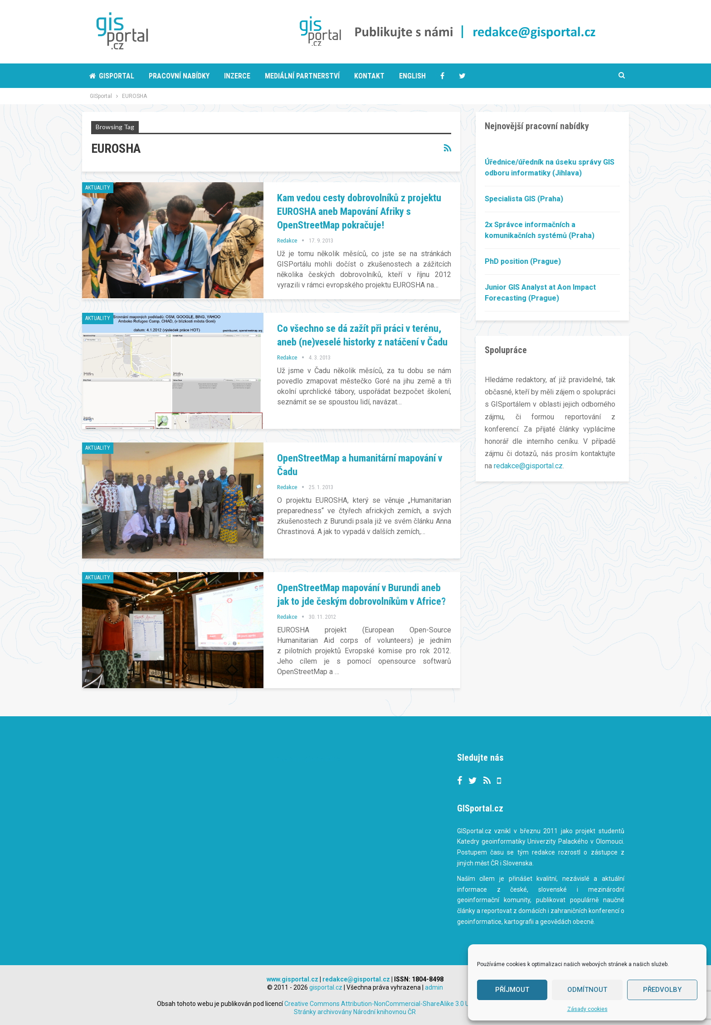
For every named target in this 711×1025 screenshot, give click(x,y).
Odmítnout (587, 990)
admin (434, 987)
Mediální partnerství (302, 76)
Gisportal (111, 76)
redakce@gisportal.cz (528, 465)
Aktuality (97, 188)
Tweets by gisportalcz (305, 758)
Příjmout (512, 990)
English (412, 76)
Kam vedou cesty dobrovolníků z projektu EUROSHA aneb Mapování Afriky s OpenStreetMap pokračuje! (359, 211)
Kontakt (369, 76)
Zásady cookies (587, 1009)
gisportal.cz (325, 987)
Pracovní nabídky (179, 76)
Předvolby (662, 990)
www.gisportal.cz (292, 979)
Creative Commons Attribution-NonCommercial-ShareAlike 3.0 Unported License (418, 1003)
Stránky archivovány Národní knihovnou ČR (355, 1011)
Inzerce (237, 76)
